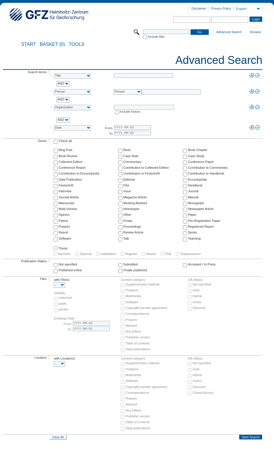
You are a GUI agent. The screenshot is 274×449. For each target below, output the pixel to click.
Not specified (68, 264)
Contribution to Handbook (206, 173)
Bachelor (64, 254)
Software (65, 238)
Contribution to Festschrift (141, 173)
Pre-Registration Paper (204, 220)
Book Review (68, 156)
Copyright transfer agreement (146, 308)
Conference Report (72, 167)
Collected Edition (71, 162)
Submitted (130, 264)
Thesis (63, 248)
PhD (168, 254)
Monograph (196, 203)
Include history (130, 111)
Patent (63, 220)
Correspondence (137, 313)
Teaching (194, 238)
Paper (192, 214)
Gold (196, 290)
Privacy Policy (221, 8)
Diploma (85, 254)
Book (126, 150)
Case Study (196, 156)
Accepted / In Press (201, 264)
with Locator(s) (64, 358)
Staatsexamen (190, 254)
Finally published (135, 270)
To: (111, 133)
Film (126, 185)
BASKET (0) (52, 44)
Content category (133, 279)
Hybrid (197, 296)
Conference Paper (201, 162)
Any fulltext (133, 331)
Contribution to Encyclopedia (79, 173)
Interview (65, 191)
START (28, 44)
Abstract (131, 325)
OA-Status (195, 279)
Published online (70, 270)
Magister (131, 254)
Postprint (132, 290)
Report (63, 232)
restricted (65, 297)
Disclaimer (198, 8)
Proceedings (132, 226)
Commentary (132, 162)
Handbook (195, 185)
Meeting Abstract (135, 203)
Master (151, 254)
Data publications (138, 349)
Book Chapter (197, 150)
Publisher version (138, 337)
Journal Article (69, 197)
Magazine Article (135, 197)
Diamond (199, 308)
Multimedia (133, 296)
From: (109, 128)
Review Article (133, 232)
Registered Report (201, 226)
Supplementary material (142, 284)
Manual (193, 197)
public (63, 303)
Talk (126, 238)
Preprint (64, 226)
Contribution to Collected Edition (146, 167)
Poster (128, 220)
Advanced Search (229, 32)
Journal (193, 191)
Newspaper (131, 209)
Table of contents (138, 343)
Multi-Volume (68, 209)
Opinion (64, 214)
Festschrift (66, 185)
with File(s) (61, 279)
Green (197, 302)
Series (192, 232)
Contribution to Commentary (208, 167)
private (63, 309)
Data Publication (70, 179)
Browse (255, 32)
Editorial (129, 179)
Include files (156, 36)
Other (127, 214)
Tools (76, 44)
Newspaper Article (201, 209)
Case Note (130, 156)
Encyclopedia (197, 179)
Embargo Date (64, 318)
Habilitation (108, 254)
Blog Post (65, 150)
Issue (127, 191)
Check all (65, 141)
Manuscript (66, 203)
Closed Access (203, 392)
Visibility (60, 293)
